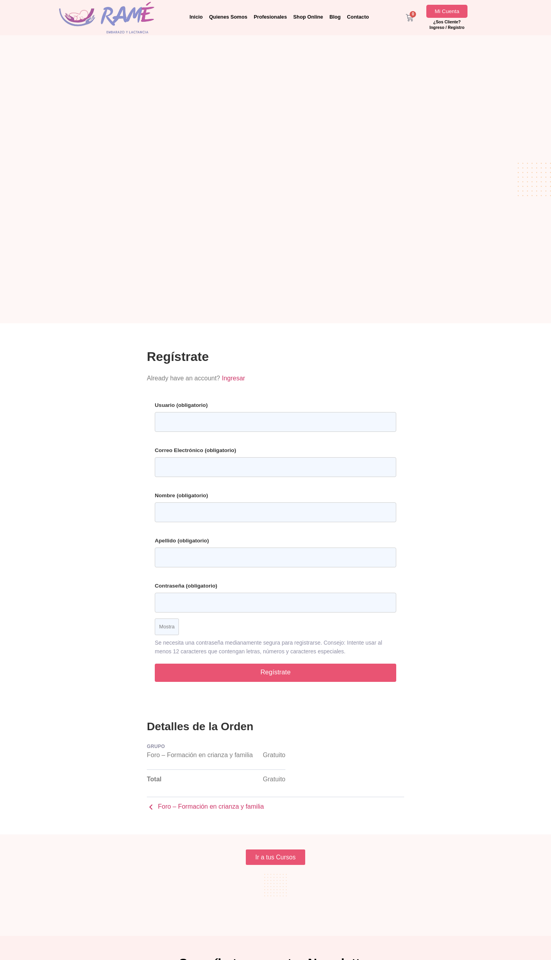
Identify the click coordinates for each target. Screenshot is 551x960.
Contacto (358, 17)
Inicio (196, 17)
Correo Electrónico (195, 450)
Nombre (181, 495)
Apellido (182, 541)
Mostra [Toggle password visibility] (167, 627)
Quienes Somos (228, 17)
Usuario (181, 405)
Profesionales (270, 17)
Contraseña (186, 586)
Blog (334, 17)
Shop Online (308, 17)
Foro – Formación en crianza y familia (205, 808)
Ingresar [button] (233, 378)
